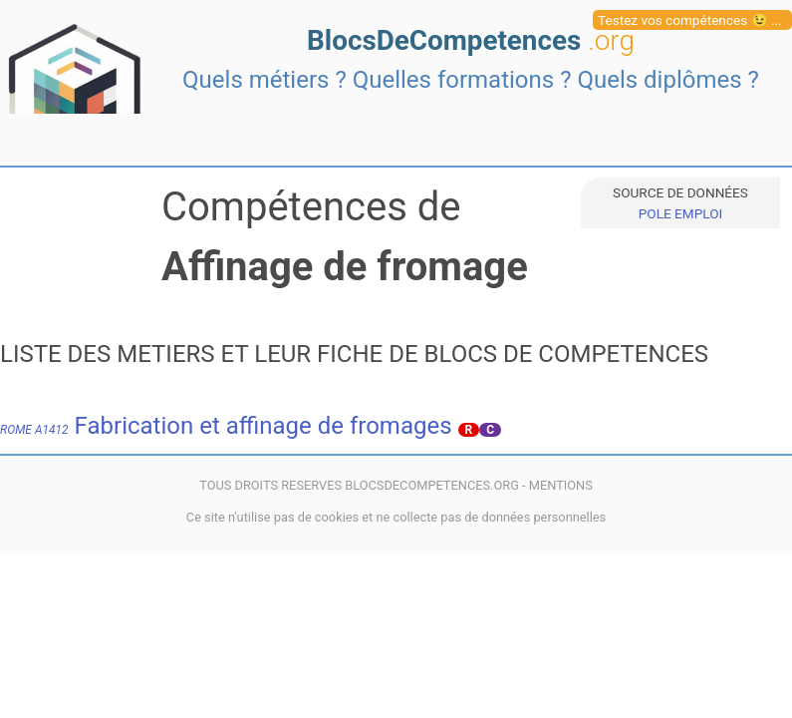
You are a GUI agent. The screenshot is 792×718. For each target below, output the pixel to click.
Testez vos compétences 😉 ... (690, 20)
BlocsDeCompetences (471, 40)
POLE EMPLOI (680, 213)
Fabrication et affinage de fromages (226, 426)
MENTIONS (561, 485)
